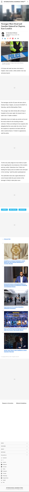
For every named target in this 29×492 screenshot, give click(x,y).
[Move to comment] (18, 38)
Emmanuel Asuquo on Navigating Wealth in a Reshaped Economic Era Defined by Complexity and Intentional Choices (15, 285)
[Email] (15, 38)
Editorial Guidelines (21, 403)
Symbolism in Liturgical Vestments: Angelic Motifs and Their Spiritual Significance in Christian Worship (14, 262)
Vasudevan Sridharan (12, 32)
